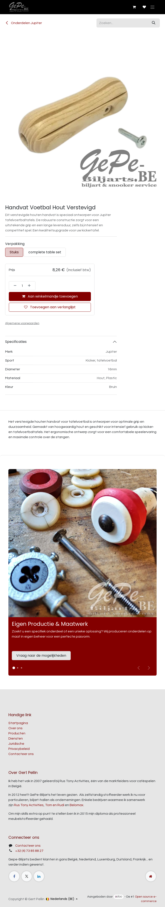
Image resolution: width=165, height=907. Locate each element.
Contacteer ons (21, 754)
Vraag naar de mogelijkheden (41, 655)
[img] (149, 668)
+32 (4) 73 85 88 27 (29, 850)
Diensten (15, 738)
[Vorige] (138, 668)
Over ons (15, 728)
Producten (16, 733)
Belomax (76, 805)
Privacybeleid (19, 749)
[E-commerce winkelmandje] (134, 7)
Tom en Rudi (54, 805)
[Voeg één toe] (30, 285)
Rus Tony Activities (29, 805)
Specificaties (16, 341)
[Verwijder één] (13, 285)
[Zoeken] (153, 22)
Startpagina (18, 723)
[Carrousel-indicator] (17, 667)
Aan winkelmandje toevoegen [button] (50, 296)
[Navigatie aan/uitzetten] (152, 7)
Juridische (16, 743)
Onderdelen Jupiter (23, 23)
